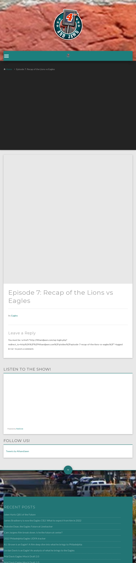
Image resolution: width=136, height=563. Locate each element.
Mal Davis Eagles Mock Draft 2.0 (17, 427)
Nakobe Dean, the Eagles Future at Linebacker (24, 397)
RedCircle (19, 300)
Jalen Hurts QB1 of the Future (15, 386)
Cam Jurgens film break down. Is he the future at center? (29, 403)
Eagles (14, 186)
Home (9, 69)
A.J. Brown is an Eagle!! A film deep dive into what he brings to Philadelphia (38, 415)
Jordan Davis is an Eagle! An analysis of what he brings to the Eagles (34, 421)
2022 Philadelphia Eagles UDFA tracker (20, 409)
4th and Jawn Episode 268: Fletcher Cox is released (26, 438)
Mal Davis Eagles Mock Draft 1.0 (17, 432)
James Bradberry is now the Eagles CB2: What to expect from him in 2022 (38, 392)
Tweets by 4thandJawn (17, 322)
